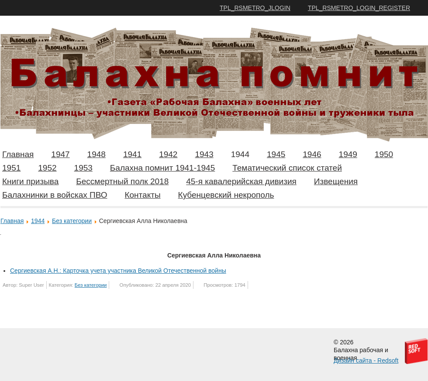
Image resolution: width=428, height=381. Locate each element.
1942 (168, 154)
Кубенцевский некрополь (226, 194)
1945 (276, 154)
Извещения (336, 181)
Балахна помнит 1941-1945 (162, 167)
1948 (96, 154)
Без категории (72, 220)
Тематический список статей (287, 167)
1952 (47, 167)
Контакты (142, 194)
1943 (204, 154)
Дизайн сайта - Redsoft (366, 360)
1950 (384, 154)
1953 (83, 167)
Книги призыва (30, 181)
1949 (348, 154)
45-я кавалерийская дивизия (241, 181)
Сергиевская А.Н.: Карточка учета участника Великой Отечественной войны (118, 270)
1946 (312, 154)
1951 (11, 167)
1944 (240, 154)
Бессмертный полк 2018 (122, 181)
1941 (132, 154)
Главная (18, 154)
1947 (60, 154)
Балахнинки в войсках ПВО (54, 194)
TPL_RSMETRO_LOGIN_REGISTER (359, 7)
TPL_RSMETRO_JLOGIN (255, 7)
